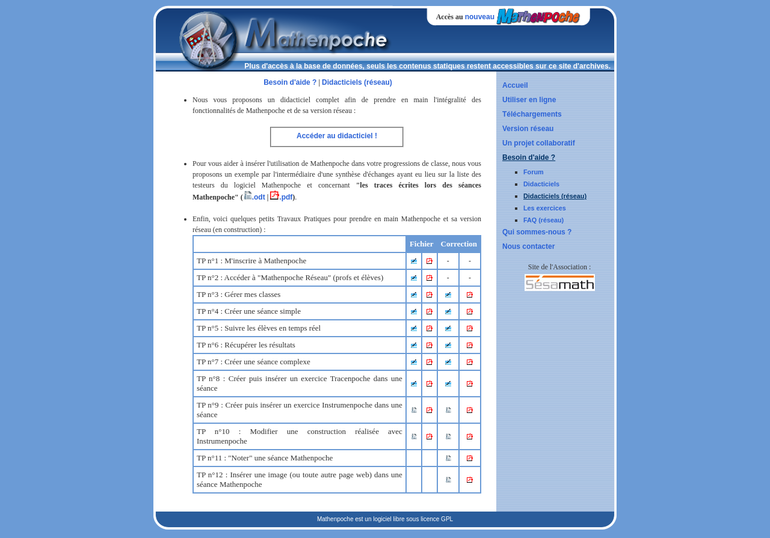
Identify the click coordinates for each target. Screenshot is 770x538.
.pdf (281, 197)
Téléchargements (532, 114)
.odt (254, 197)
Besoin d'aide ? (528, 157)
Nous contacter (528, 246)
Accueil (515, 85)
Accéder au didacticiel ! (337, 136)
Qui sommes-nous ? (536, 232)
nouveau (479, 17)
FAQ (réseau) (543, 220)
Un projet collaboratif (538, 143)
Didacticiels (541, 184)
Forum (533, 172)
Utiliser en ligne (529, 100)
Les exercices (544, 208)
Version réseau (527, 128)
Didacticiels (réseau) (555, 196)
